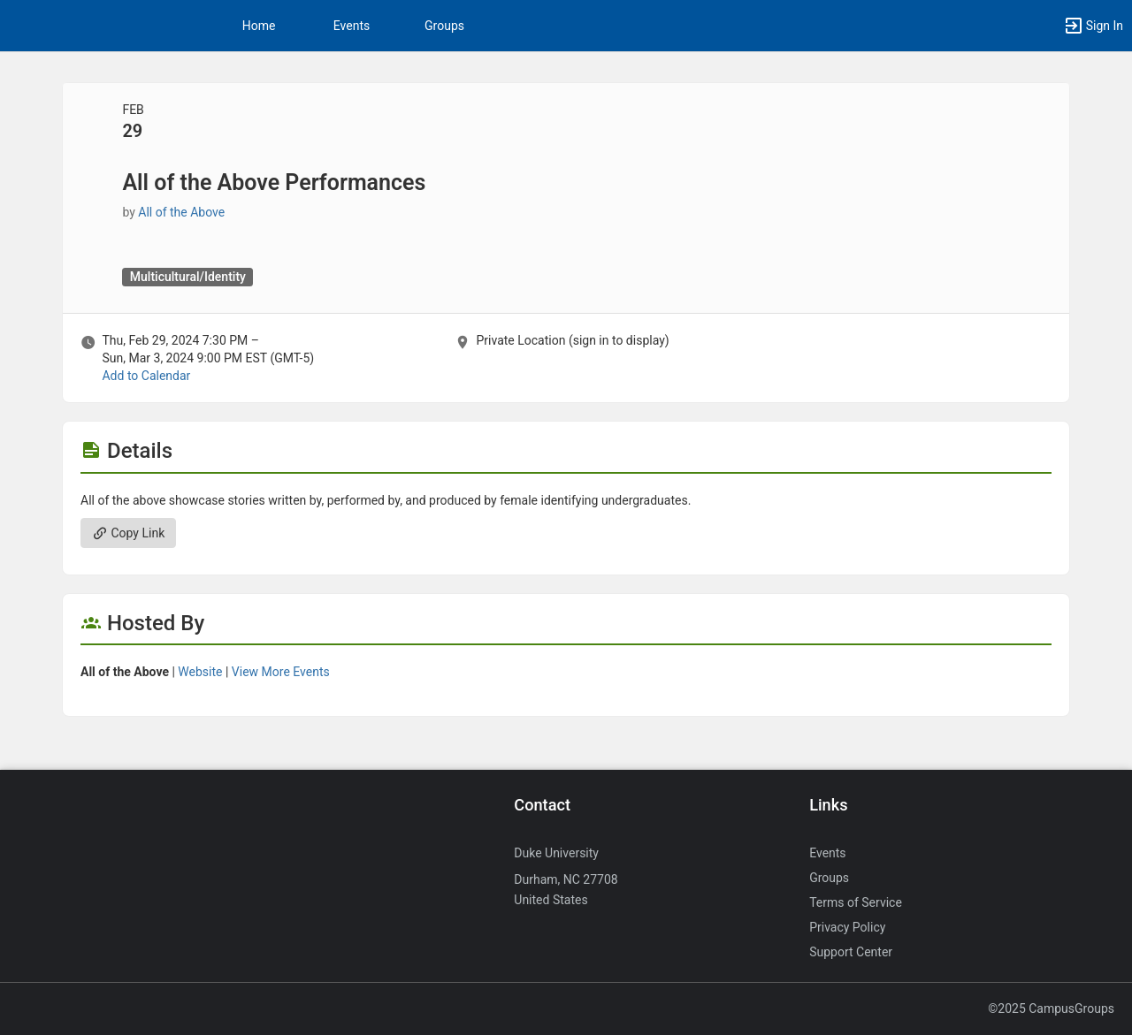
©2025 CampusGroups (1051, 1008)
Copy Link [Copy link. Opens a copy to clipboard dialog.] (128, 533)
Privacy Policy (847, 927)
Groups (444, 26)
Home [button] (259, 26)
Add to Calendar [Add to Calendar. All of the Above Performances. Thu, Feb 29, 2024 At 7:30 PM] (146, 376)
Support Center (850, 952)
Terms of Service (855, 902)
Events (351, 26)
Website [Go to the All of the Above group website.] (200, 672)
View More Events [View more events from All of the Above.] (281, 672)
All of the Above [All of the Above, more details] (181, 212)
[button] (1093, 25)
